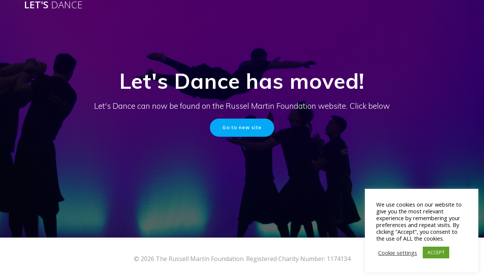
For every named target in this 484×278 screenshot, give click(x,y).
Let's (53, 5)
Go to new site (242, 127)
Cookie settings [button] (397, 252)
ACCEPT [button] (436, 252)
